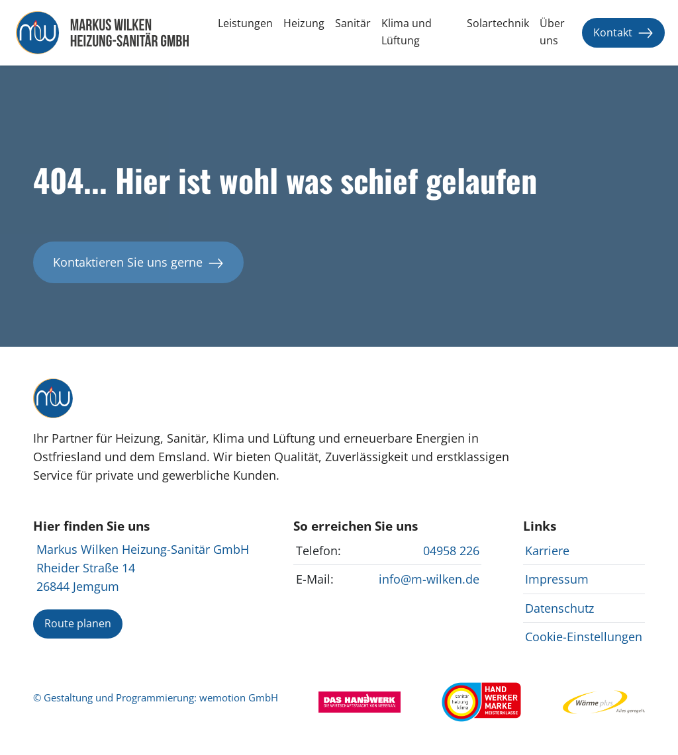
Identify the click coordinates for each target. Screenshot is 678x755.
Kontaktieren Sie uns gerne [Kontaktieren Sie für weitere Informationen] (138, 262)
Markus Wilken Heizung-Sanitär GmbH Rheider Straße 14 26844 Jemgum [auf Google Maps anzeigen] (142, 567)
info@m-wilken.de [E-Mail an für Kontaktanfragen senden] (429, 579)
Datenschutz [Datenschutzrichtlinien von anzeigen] (559, 608)
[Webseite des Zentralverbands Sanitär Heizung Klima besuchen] (481, 701)
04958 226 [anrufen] (451, 550)
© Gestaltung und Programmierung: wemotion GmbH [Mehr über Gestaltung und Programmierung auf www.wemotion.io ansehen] (155, 698)
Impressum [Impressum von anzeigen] (557, 579)
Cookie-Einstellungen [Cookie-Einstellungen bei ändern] (583, 636)
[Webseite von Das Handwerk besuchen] (359, 701)
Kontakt (623, 32)
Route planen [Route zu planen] (77, 623)
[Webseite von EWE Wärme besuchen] (604, 701)
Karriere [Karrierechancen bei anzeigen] (547, 550)
